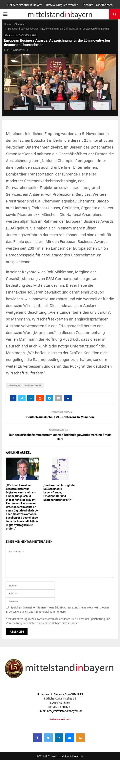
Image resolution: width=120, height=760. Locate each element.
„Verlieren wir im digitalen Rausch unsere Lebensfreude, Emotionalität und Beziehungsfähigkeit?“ (59, 492)
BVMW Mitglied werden (62, 5)
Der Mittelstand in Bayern (25, 5)
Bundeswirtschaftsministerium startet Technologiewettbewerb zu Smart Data (60, 437)
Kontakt (87, 5)
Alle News (9, 35)
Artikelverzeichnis (60, 719)
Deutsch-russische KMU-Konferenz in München (60, 417)
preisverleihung (33, 385)
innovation (14, 385)
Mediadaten (104, 5)
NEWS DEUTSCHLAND (26, 35)
